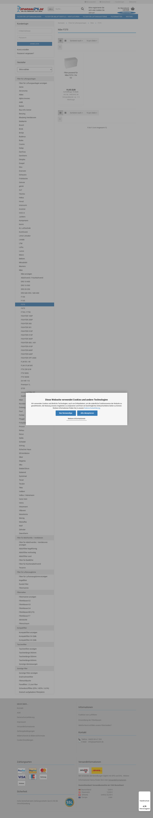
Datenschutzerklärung (92, 408)
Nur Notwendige (65, 413)
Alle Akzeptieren (87, 413)
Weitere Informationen (76, 419)
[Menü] (148, 792)
